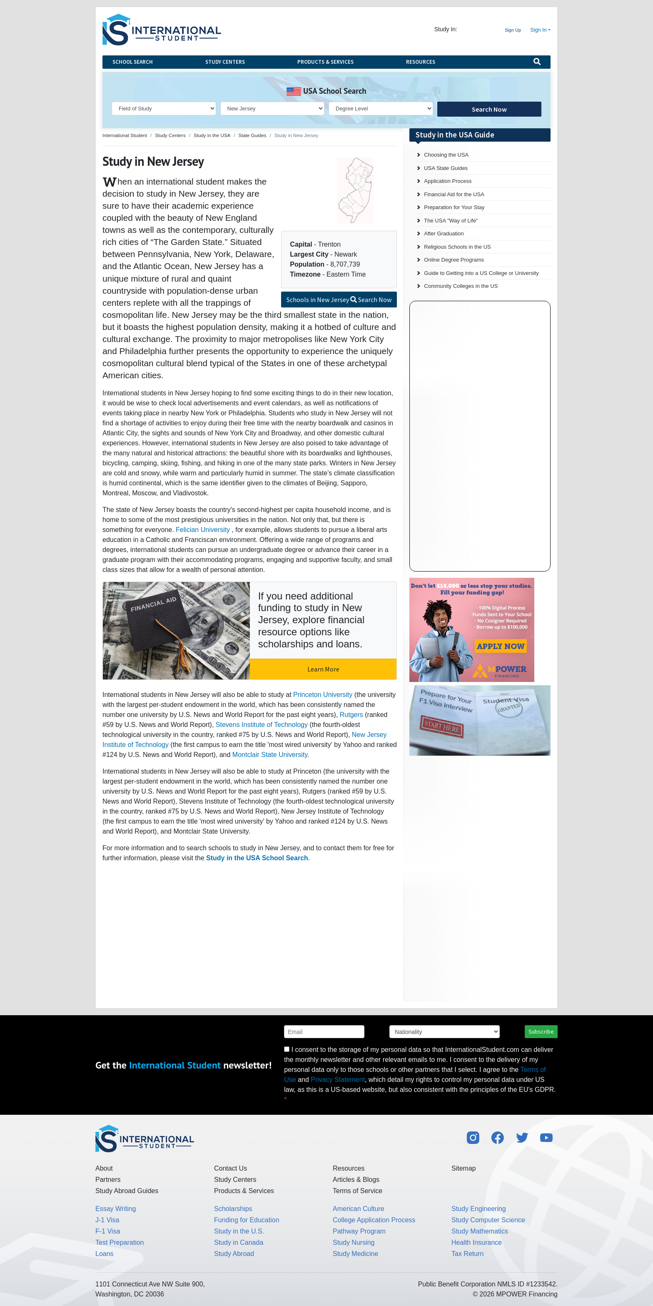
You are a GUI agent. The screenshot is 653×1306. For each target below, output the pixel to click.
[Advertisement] (471, 814)
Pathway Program (359, 1231)
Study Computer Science (488, 1220)
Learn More (323, 669)
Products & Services (325, 61)
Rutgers (351, 714)
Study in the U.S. (239, 1231)
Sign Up (513, 29)
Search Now (489, 109)
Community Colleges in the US (461, 286)
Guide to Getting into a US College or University (481, 273)
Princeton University (322, 694)
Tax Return (467, 1253)
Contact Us (230, 1168)
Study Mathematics (479, 1231)
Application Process (447, 181)
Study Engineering (478, 1208)
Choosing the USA (446, 155)
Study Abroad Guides (126, 1190)
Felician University (203, 529)
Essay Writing (115, 1208)
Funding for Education (246, 1220)
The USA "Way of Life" (451, 220)
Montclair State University (269, 754)
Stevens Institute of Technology (262, 724)
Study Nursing (354, 1242)
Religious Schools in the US (457, 247)
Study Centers (225, 61)
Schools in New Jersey (339, 299)
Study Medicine (355, 1253)
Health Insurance (476, 1242)
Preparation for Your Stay (454, 207)
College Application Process (374, 1220)
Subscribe (541, 1031)
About (104, 1168)
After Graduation (444, 233)
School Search (132, 61)
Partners (107, 1179)
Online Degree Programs (454, 260)
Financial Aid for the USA (454, 194)
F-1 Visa (107, 1231)
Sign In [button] (539, 30)
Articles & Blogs (356, 1179)
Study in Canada (238, 1242)
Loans (104, 1253)
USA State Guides (446, 168)
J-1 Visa (107, 1220)
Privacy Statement (338, 1079)
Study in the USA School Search (257, 858)
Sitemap (463, 1168)
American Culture (358, 1208)
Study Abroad (234, 1253)
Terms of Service (357, 1190)
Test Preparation (119, 1242)
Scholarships (233, 1208)
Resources (420, 61)
